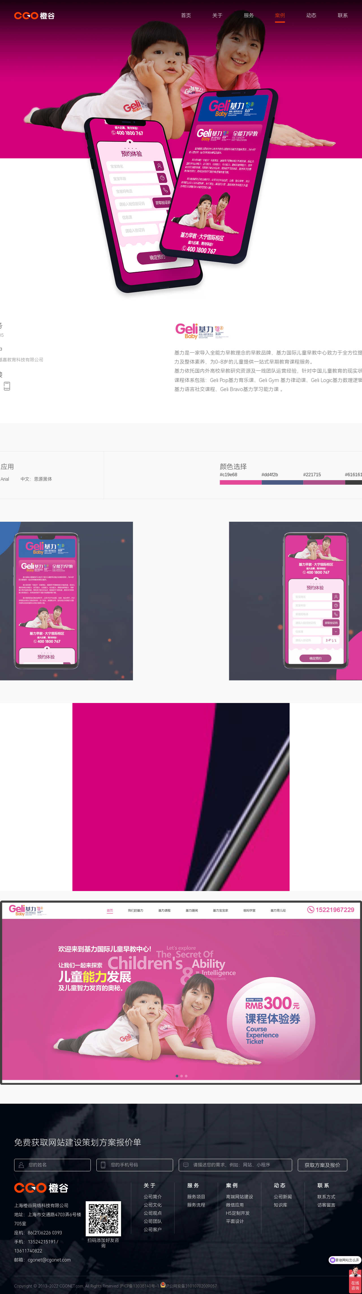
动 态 (279, 1186)
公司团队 (153, 1221)
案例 (280, 15)
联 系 (323, 1186)
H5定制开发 (238, 1213)
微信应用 (235, 1205)
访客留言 (326, 1205)
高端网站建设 (239, 1197)
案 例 (232, 1186)
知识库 (280, 1205)
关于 (217, 15)
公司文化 (153, 1205)
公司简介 (153, 1197)
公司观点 (153, 1213)
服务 (249, 15)
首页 (186, 15)
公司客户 (153, 1229)
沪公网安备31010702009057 (188, 1286)
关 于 (149, 1186)
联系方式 (326, 1197)
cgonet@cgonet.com (49, 1260)
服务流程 (196, 1205)
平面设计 (235, 1221)
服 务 (193, 1186)
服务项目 (196, 1197)
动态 (311, 15)
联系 (343, 15)
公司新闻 (283, 1197)
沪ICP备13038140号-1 (139, 1286)
